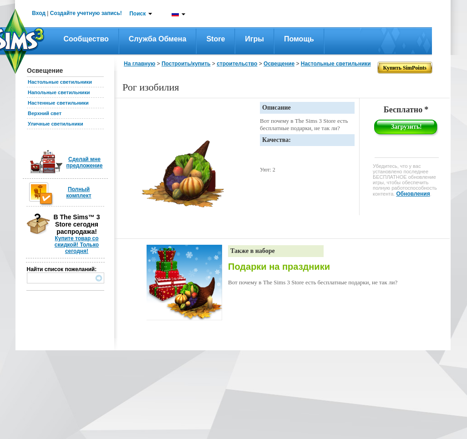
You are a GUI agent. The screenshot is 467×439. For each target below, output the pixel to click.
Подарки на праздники (279, 267)
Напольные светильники (59, 92)
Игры (254, 39)
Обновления (413, 194)
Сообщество (86, 39)
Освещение (279, 64)
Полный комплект (78, 192)
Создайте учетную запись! (86, 13)
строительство (237, 64)
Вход (39, 13)
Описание (276, 107)
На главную (139, 64)
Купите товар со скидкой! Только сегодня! (77, 244)
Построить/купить (186, 64)
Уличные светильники (55, 123)
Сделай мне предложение (84, 162)
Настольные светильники (60, 82)
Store (215, 39)
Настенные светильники (58, 103)
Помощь (299, 39)
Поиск (137, 13)
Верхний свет (44, 113)
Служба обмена (158, 39)
